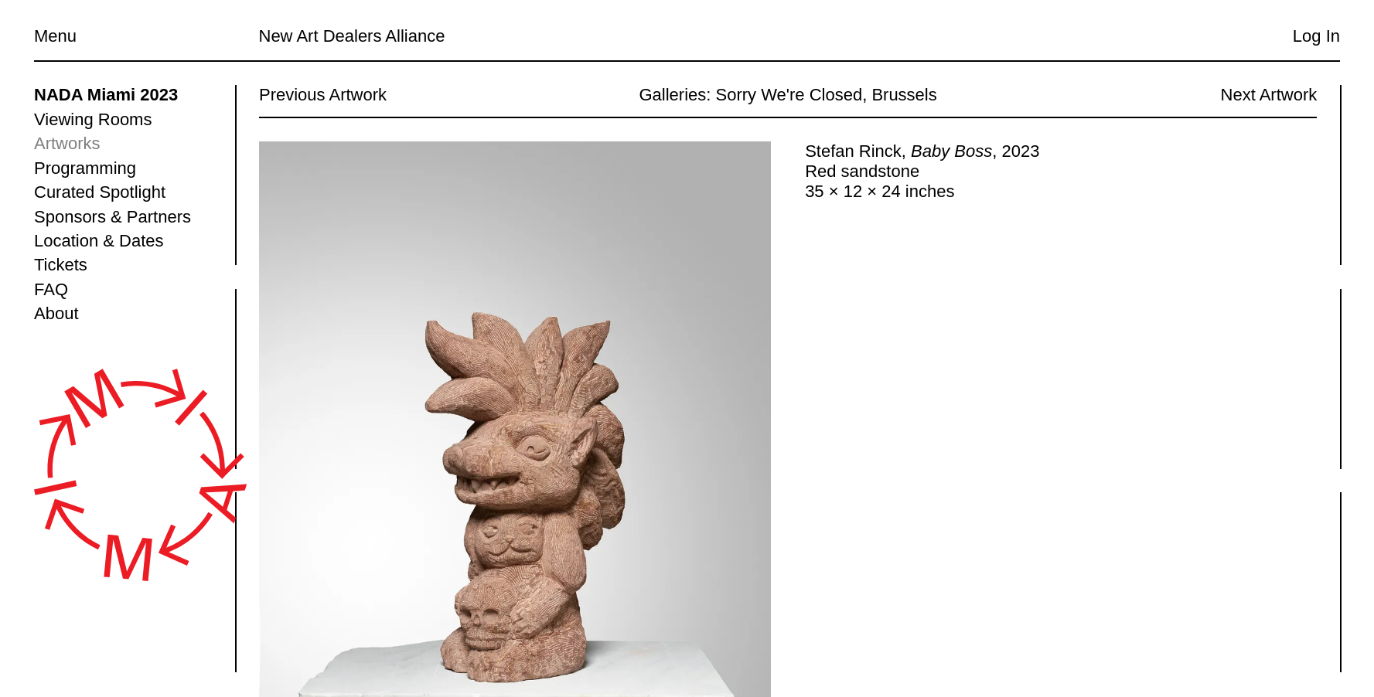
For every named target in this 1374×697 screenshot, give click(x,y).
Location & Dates (99, 240)
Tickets (60, 264)
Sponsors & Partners (112, 216)
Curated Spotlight (99, 192)
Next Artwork (1268, 94)
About (56, 313)
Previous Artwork (323, 94)
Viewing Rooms (93, 119)
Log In (1316, 36)
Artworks (67, 143)
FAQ (51, 289)
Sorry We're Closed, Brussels (825, 94)
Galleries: (675, 94)
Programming (85, 168)
